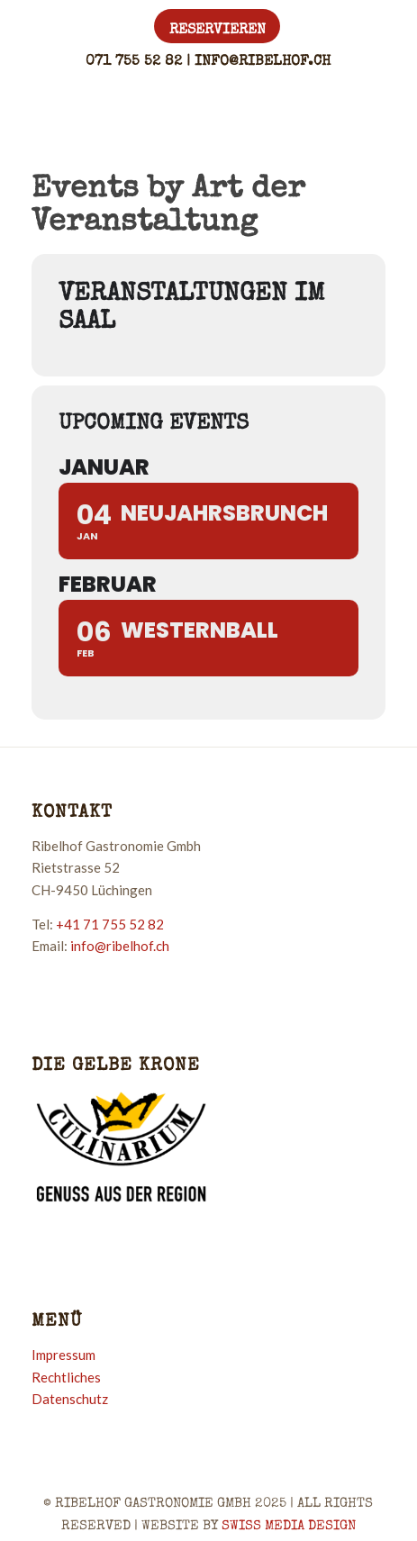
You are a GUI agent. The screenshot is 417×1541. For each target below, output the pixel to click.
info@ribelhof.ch (263, 62)
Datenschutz (70, 1399)
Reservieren (217, 30)
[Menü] (363, 111)
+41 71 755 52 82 (110, 924)
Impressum (63, 1354)
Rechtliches (66, 1377)
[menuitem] (217, 29)
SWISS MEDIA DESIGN (289, 1526)
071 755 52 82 (134, 62)
